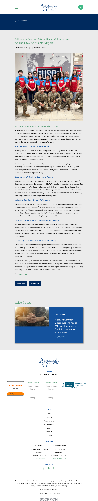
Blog (49, 428)
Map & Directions (39, 458)
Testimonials (49, 424)
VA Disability (21, 275)
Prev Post (21, 284)
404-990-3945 (49, 374)
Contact (49, 432)
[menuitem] (40, 493)
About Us (49, 417)
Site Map (49, 435)
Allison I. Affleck (33, 383)
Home (49, 414)
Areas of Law (49, 421)
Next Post (35, 284)
